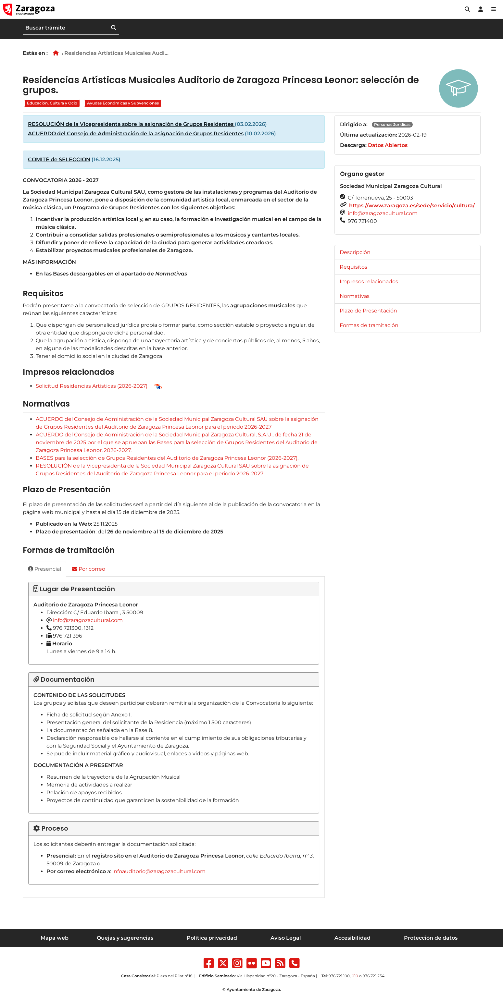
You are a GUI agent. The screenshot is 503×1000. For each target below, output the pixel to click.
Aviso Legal (285, 938)
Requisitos (353, 267)
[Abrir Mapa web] (493, 9)
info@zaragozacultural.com (88, 620)
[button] (467, 9)
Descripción (355, 252)
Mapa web (55, 938)
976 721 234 (373, 975)
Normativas (355, 296)
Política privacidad (212, 938)
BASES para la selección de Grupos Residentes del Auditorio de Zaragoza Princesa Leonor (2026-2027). (167, 458)
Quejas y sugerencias (125, 938)
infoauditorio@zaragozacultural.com (159, 871)
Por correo (88, 569)
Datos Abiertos (388, 145)
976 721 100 (339, 975)
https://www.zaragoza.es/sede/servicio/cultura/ (412, 205)
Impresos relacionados (369, 281)
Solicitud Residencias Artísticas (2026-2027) (91, 386)
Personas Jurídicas (392, 124)
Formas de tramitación (369, 325)
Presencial (44, 569)
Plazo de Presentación (368, 311)
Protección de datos (431, 938)
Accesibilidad (352, 938)
